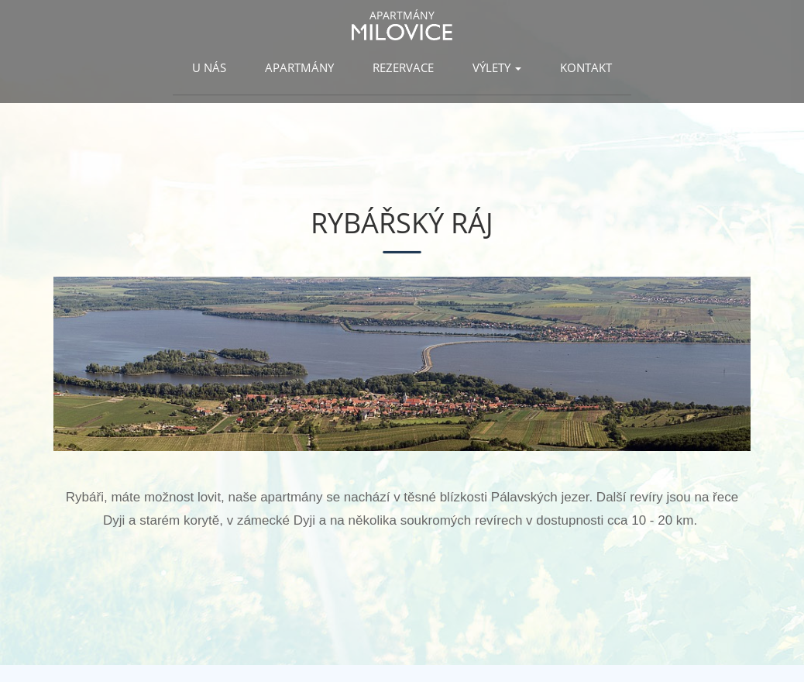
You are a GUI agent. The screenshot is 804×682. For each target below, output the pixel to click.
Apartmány (299, 67)
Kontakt (586, 67)
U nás (209, 67)
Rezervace (403, 67)
